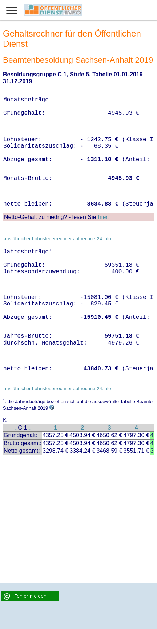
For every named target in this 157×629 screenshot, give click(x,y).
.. (16, 428)
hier (103, 217)
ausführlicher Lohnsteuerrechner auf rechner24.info (57, 238)
